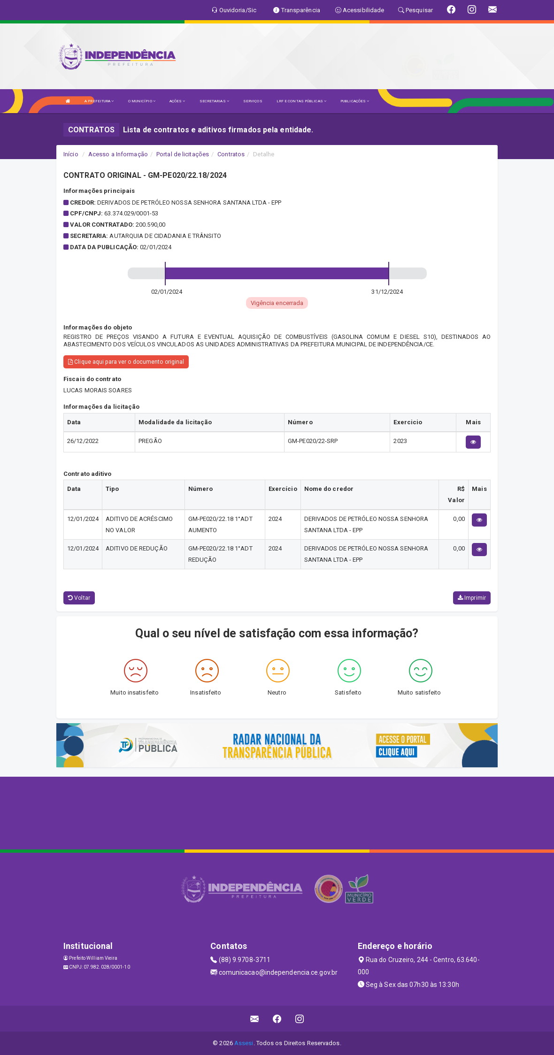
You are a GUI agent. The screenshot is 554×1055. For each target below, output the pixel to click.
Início (70, 154)
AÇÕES (177, 101)
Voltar (79, 598)
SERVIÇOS (252, 101)
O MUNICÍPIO (141, 101)
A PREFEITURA (99, 101)
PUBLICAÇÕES (354, 101)
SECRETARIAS (214, 101)
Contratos (231, 154)
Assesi (244, 1043)
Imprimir (472, 598)
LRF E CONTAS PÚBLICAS (301, 101)
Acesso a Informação (118, 154)
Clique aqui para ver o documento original (126, 362)
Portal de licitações (182, 154)
